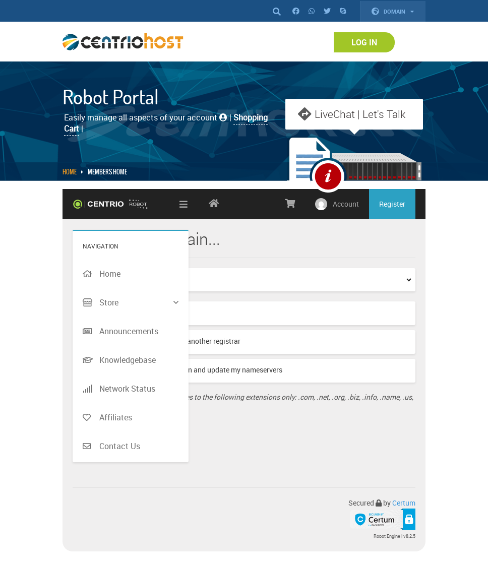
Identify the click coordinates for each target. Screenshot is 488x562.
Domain (393, 11)
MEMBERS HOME (107, 174)
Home (70, 174)
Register (392, 206)
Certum (403, 505)
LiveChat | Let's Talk (360, 114)
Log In (364, 42)
